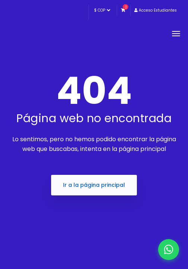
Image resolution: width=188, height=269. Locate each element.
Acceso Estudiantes (155, 10)
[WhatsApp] (168, 249)
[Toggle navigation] (176, 33)
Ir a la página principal (94, 185)
